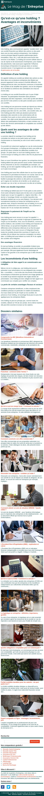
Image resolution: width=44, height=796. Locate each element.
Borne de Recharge (9, 765)
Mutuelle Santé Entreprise (11, 749)
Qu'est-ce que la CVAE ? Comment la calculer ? (18, 579)
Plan (9, 794)
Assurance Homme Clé (11, 758)
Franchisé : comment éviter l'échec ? (14, 372)
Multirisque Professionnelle (12, 756)
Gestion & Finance (36, 13)
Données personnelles (29, 794)
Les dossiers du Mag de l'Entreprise (19, 13)
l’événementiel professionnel (26, 776)
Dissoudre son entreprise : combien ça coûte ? (18, 473)
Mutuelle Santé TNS (9, 751)
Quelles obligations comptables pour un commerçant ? (21, 648)
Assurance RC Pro (9, 754)
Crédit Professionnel (10, 760)
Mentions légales (17, 794)
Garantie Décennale (9, 753)
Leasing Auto (7, 763)
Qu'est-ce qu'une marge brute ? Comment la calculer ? (20, 406)
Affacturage (7, 761)
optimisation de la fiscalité (10, 70)
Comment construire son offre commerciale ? (17, 439)
